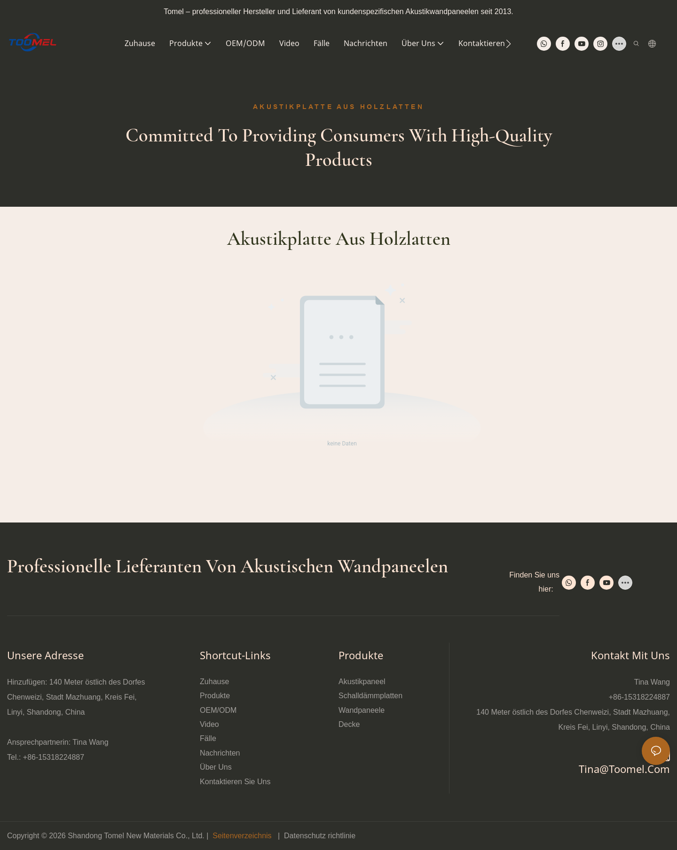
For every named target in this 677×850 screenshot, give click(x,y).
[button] (508, 43)
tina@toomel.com (624, 769)
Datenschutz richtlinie (319, 836)
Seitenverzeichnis (242, 836)
